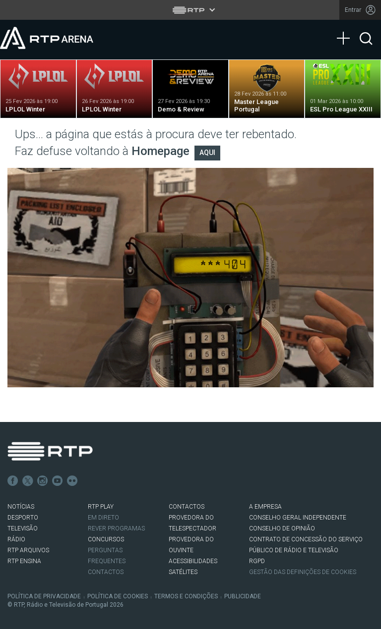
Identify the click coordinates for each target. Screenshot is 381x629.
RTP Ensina (24, 561)
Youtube (57, 480)
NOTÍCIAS (20, 506)
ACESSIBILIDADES (193, 561)
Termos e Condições (186, 596)
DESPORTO (22, 517)
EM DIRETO (103, 517)
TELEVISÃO (22, 528)
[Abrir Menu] (346, 28)
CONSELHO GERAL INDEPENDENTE (297, 517)
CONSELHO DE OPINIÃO (282, 528)
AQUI (207, 153)
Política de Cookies (117, 596)
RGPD (257, 561)
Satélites (183, 572)
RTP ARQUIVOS (28, 550)
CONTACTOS (186, 506)
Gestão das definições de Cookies (302, 572)
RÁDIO (16, 539)
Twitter (27, 480)
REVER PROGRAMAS (116, 528)
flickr (72, 480)
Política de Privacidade (44, 596)
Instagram (42, 480)
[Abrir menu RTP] (191, 10)
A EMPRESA (265, 506)
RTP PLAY (101, 506)
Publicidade (242, 596)
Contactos (106, 572)
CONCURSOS (106, 539)
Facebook (12, 480)
